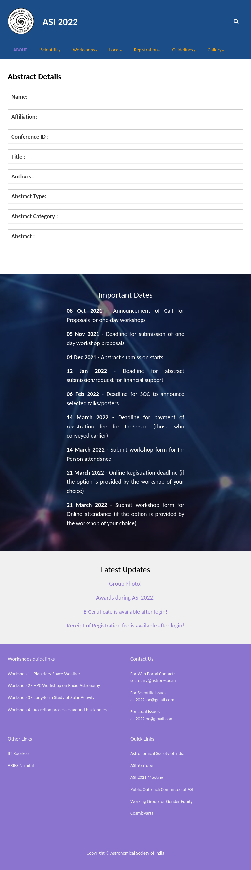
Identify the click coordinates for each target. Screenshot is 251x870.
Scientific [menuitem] (47, 52)
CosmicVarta (142, 813)
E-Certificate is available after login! (125, 611)
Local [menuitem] (113, 52)
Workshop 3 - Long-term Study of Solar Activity (51, 697)
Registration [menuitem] (143, 52)
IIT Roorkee (18, 753)
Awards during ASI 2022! (125, 597)
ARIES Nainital (21, 765)
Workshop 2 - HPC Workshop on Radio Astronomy (54, 685)
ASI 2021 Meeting (146, 777)
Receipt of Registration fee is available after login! (125, 625)
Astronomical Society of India (157, 753)
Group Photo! (125, 583)
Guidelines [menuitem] (180, 52)
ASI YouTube (141, 765)
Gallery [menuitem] (213, 52)
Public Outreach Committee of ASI (161, 789)
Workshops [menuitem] (82, 52)
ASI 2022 (60, 22)
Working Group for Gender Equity (161, 801)
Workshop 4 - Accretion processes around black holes (57, 709)
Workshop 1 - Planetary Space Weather (44, 674)
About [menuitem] (20, 50)
